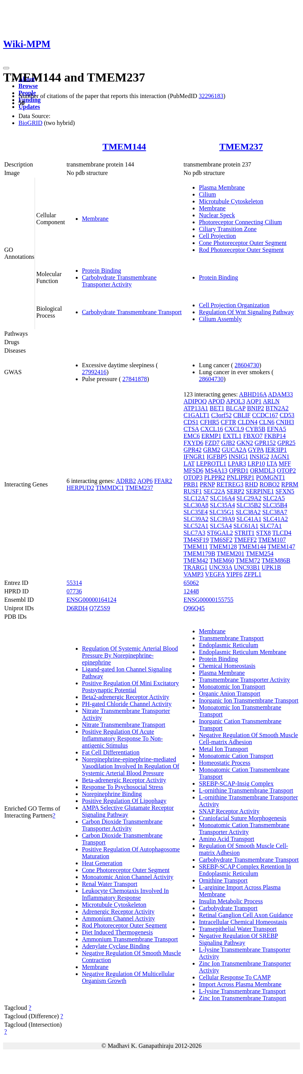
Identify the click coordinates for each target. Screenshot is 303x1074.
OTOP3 (193, 477)
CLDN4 (248, 422)
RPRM (289, 484)
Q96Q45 (194, 608)
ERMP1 (211, 436)
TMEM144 (124, 147)
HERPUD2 (80, 488)
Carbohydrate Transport (228, 908)
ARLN (271, 401)
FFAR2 (163, 481)
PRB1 (190, 484)
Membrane (95, 218)
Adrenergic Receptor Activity (118, 911)
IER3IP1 (276, 449)
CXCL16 (211, 429)
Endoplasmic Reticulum (228, 645)
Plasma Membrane (222, 187)
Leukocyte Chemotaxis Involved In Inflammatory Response (125, 894)
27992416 (94, 372)
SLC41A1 (248, 519)
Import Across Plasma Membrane (240, 984)
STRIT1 (245, 533)
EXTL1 (232, 436)
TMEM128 (223, 546)
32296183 (211, 96)
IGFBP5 (216, 456)
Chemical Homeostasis (227, 666)
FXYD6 (193, 443)
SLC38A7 (274, 512)
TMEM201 (231, 553)
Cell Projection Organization (234, 305)
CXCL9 (234, 429)
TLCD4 (281, 533)
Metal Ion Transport (223, 749)
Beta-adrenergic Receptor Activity (124, 780)
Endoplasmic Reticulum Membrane (242, 652)
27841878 (134, 379)
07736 (74, 591)
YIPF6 (234, 574)
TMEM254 (259, 553)
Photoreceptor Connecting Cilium (240, 222)
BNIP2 (255, 408)
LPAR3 (237, 463)
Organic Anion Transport (229, 693)
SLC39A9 (222, 519)
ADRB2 (126, 481)
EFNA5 (276, 429)
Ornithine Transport (223, 880)
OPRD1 (238, 470)
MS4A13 (216, 470)
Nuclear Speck (217, 215)
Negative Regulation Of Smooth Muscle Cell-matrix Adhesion (248, 738)
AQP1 (253, 401)
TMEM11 (195, 546)
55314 (74, 582)
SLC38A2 (248, 512)
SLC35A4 (222, 505)
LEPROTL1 (211, 463)
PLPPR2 (214, 477)
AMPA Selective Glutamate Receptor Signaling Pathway (128, 811)
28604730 (247, 365)
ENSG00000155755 (208, 599)
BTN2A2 (277, 408)
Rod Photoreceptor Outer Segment (241, 249)
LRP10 (256, 463)
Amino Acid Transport (226, 839)
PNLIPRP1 (241, 477)
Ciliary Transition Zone (227, 229)
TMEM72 (248, 560)
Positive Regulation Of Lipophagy (124, 801)
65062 (191, 582)
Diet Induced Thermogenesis (117, 932)
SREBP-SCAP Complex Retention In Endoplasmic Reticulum (245, 870)
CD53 (287, 415)
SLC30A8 (195, 505)
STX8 (263, 533)
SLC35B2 (248, 505)
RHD (251, 484)
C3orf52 (221, 415)
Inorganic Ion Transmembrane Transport (248, 700)
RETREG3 (229, 484)
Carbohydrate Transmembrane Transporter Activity (119, 281)
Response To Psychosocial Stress (122, 787)
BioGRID (30, 123)
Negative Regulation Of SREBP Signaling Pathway (238, 939)
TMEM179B (199, 553)
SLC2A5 (274, 498)
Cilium (207, 194)
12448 (191, 591)
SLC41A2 (275, 519)
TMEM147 (281, 546)
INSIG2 (259, 456)
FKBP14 (275, 436)
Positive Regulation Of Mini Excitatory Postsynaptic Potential (130, 686)
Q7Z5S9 (99, 608)
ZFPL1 (252, 574)
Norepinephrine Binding (112, 794)
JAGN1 (280, 456)
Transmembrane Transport (231, 638)
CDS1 (190, 422)
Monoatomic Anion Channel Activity (127, 877)
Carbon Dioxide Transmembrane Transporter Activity (122, 825)
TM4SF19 (196, 539)
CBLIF (241, 415)
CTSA (191, 429)
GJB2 (228, 443)
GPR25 (286, 443)
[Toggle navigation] (6, 68)
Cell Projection (217, 236)
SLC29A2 (248, 498)
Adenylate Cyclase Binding (116, 946)
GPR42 (192, 449)
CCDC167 (265, 415)
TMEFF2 (245, 539)
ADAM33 (280, 394)
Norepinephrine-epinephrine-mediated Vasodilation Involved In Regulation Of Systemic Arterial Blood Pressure (130, 766)
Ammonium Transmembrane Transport (130, 939)
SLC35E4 (195, 512)
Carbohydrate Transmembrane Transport (132, 312)
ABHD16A (253, 394)
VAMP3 (193, 574)
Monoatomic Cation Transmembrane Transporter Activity (244, 828)
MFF (285, 463)
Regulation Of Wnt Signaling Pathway (246, 312)
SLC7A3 (194, 533)
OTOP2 (286, 470)
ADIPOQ (194, 401)
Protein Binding (101, 270)
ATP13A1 (195, 408)
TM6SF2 (221, 539)
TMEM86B (275, 560)
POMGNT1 (270, 477)
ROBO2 (270, 484)
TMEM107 (272, 539)
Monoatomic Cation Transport (236, 756)
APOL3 (235, 401)
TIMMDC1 (110, 488)
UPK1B (271, 567)
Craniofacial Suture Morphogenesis (242, 818)
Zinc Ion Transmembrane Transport (242, 998)
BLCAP (235, 408)
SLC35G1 (221, 512)
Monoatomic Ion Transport (232, 686)
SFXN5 (284, 491)
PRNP (207, 484)
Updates (29, 106)
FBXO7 (253, 436)
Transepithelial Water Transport (237, 929)
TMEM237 (241, 147)
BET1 (217, 408)
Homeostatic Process (224, 762)
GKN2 (244, 443)
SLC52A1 (195, 526)
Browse (28, 86)
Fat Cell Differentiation (111, 752)
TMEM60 (222, 560)
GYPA (256, 449)
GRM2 (211, 449)
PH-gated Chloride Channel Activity (126, 704)
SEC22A (214, 491)
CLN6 (267, 422)
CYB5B (256, 429)
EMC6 (191, 436)
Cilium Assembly (220, 319)
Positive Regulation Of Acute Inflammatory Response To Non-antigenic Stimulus (122, 738)
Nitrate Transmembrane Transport (123, 724)
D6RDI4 (77, 608)
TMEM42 (195, 560)
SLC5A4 (221, 526)
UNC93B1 (247, 567)
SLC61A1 (245, 526)
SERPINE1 (260, 491)
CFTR (228, 422)
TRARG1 (195, 567)
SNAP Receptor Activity (229, 811)
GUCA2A (234, 449)
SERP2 (235, 491)
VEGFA (215, 574)
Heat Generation (102, 863)
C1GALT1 (196, 415)
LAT (189, 463)
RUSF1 (192, 491)
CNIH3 (285, 422)
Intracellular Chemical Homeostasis (243, 922)
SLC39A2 (195, 519)
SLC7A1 (271, 526)
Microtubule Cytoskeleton (231, 201)
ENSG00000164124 (92, 599)
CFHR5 (209, 422)
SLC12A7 (195, 498)
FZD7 (212, 443)
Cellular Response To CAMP (235, 977)
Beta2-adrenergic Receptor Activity (125, 697)
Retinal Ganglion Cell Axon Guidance (246, 915)
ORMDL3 (262, 470)
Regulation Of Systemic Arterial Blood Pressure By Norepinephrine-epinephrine (130, 655)
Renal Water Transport (109, 884)
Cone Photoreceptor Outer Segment (242, 243)
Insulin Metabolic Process (231, 901)
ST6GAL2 (220, 533)
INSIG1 (238, 456)
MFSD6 (193, 470)
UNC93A (220, 567)
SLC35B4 (275, 505)
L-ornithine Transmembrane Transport (246, 790)
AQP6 (145, 481)
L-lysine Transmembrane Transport (242, 991)
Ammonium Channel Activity (118, 918)
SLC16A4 (222, 498)
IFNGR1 (194, 456)
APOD (216, 401)
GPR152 (265, 443)
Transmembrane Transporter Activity (244, 679)
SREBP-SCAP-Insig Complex (236, 783)
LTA (271, 463)
